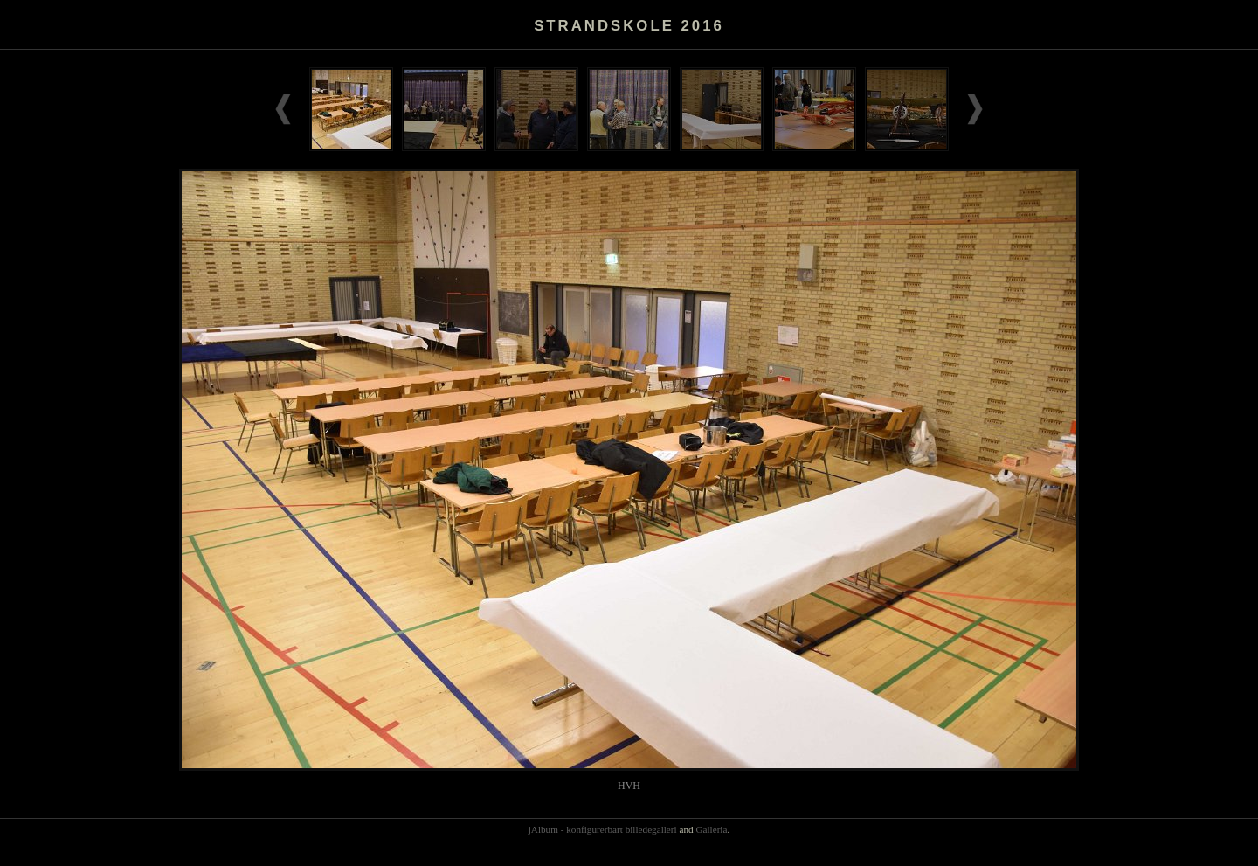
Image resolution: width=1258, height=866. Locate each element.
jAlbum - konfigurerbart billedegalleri (603, 829)
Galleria (711, 829)
